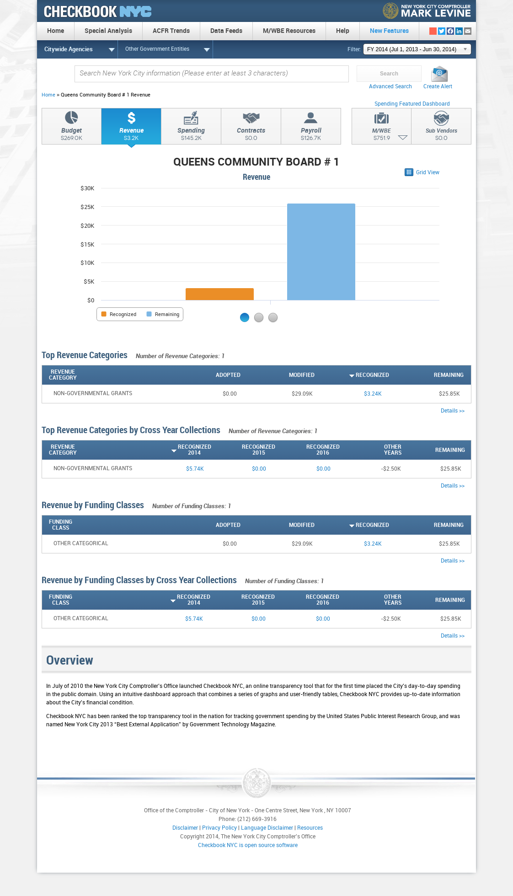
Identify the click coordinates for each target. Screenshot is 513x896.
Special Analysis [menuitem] (108, 30)
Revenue (131, 135)
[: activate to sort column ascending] (467, 375)
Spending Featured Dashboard (412, 104)
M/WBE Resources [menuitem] (289, 30)
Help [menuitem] (342, 30)
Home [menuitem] (55, 30)
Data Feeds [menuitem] (226, 30)
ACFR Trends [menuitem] (171, 30)
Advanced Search (390, 87)
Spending (191, 135)
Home (48, 95)
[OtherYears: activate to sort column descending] (370, 450)
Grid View (427, 173)
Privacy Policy (219, 828)
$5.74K (195, 469)
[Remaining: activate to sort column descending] (426, 375)
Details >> (453, 411)
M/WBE (381, 136)
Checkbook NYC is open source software (248, 845)
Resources (310, 828)
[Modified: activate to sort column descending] (277, 375)
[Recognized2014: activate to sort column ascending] (179, 450)
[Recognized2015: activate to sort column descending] (243, 450)
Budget (71, 135)
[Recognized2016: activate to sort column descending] (307, 450)
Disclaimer (185, 828)
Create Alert (437, 87)
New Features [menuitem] (389, 30)
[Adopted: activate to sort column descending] (203, 375)
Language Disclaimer (267, 828)
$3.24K (373, 394)
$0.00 (259, 469)
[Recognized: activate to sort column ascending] (352, 375)
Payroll (311, 135)
